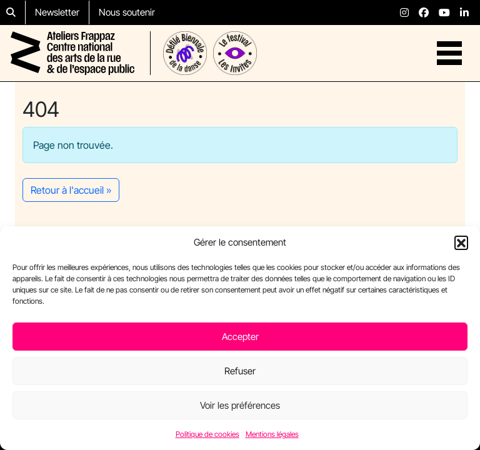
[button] (461, 255)
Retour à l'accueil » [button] (71, 190)
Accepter (240, 350)
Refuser (240, 384)
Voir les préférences (240, 418)
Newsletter (57, 12)
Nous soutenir (127, 12)
